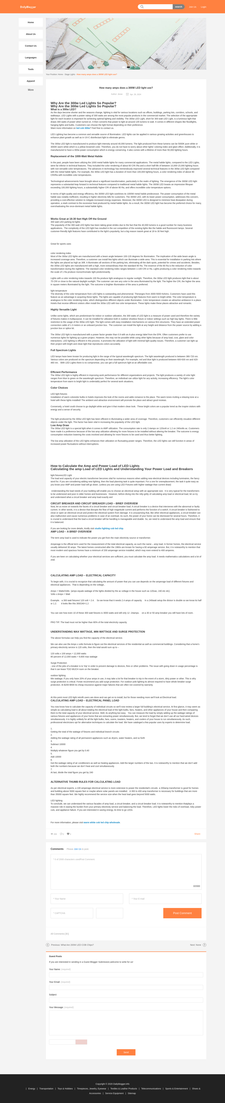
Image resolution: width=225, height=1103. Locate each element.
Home (60, 74)
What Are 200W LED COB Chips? (77, 945)
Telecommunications (151, 1088)
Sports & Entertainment (177, 1088)
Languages (31, 57)
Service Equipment (114, 1093)
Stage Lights (70, 74)
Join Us (192, 7)
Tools (31, 69)
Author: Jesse (116, 94)
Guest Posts (55, 956)
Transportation (46, 1088)
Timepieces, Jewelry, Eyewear (92, 1088)
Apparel (31, 81)
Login (203, 7)
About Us (31, 34)
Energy (32, 1088)
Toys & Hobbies (65, 1088)
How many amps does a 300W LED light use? (97, 74)
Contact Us (31, 46)
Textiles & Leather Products (124, 1088)
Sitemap (132, 1093)
